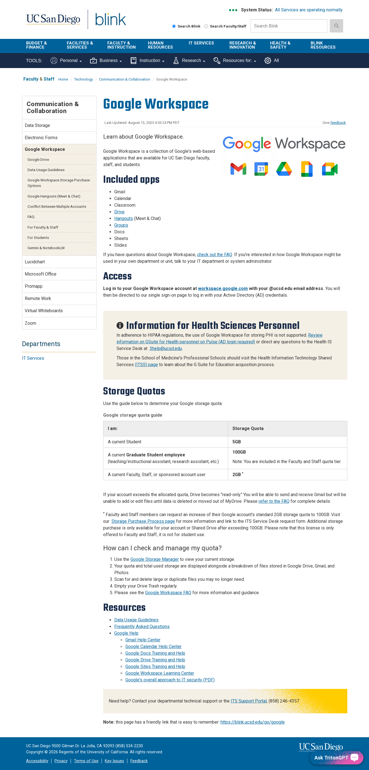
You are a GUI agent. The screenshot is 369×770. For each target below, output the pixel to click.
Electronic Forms (41, 137)
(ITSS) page (146, 364)
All (271, 60)
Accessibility (37, 761)
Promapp (34, 286)
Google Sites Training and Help (155, 666)
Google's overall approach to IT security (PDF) (170, 679)
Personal (66, 60)
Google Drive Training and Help (155, 659)
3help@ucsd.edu (166, 348)
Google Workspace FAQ (168, 592)
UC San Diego (53, 23)
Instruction (147, 60)
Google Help (126, 633)
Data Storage (37, 125)
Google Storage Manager (154, 559)
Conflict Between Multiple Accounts (57, 206)
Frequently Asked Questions (142, 626)
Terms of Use (86, 761)
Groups (121, 225)
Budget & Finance (36, 45)
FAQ (31, 216)
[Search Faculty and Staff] (206, 26)
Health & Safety (280, 45)
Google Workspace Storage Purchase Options (59, 183)
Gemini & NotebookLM (46, 248)
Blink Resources (323, 45)
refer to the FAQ (274, 501)
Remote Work (38, 298)
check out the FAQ (214, 254)
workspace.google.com (223, 288)
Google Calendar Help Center (153, 646)
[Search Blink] (174, 26)
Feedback (139, 761)
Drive (119, 211)
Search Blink (186, 26)
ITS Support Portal (249, 701)
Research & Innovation (242, 45)
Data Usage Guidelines (136, 619)
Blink (110, 23)
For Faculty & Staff (43, 227)
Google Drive (38, 159)
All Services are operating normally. (309, 9)
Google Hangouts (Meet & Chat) (54, 196)
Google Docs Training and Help (155, 653)
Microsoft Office (40, 274)
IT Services (201, 43)
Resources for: (235, 60)
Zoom (30, 323)
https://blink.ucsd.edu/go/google (253, 722)
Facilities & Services (80, 45)
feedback (338, 123)
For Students (38, 237)
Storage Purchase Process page (143, 521)
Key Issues (114, 761)
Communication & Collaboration (124, 79)
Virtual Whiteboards (44, 310)
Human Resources (160, 45)
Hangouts (123, 218)
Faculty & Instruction (121, 45)
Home (63, 79)
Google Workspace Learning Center (159, 673)
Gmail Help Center (142, 639)
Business (106, 60)
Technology (83, 79)
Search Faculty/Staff (225, 26)
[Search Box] (289, 25)
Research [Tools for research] (189, 60)
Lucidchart (35, 261)
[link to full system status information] (233, 10)
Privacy (61, 761)
